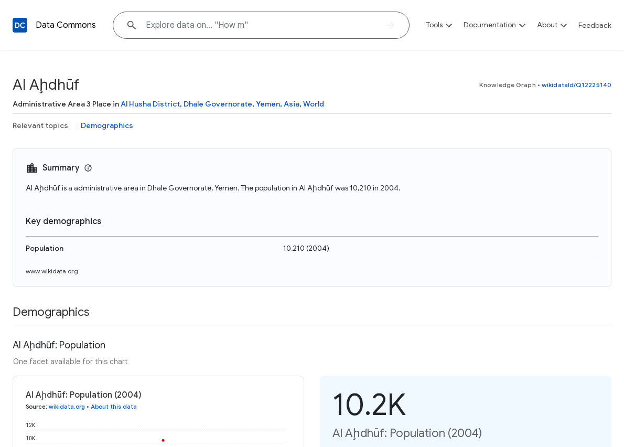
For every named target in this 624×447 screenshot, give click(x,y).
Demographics (107, 125)
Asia (291, 104)
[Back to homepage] (20, 25)
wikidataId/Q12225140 (576, 85)
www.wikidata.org (52, 271)
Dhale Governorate (218, 104)
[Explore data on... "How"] (261, 25)
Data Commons (66, 25)
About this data (114, 406)
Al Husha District (150, 104)
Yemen (268, 104)
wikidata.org (67, 406)
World (313, 104)
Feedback (594, 25)
